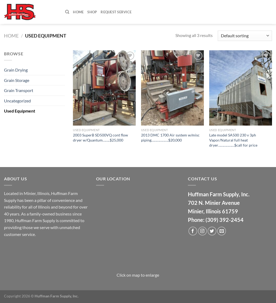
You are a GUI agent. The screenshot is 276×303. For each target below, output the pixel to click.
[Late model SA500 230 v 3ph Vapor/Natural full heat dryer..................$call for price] (240, 88)
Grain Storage (16, 80)
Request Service (116, 12)
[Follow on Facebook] (192, 231)
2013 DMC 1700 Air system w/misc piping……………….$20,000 (170, 137)
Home (78, 12)
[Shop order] (245, 36)
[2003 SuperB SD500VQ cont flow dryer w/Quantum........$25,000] (104, 88)
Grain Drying (16, 69)
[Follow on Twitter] (212, 231)
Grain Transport (18, 90)
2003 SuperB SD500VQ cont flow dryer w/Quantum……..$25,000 (100, 137)
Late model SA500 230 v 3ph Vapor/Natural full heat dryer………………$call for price (233, 140)
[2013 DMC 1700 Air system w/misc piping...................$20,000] (172, 88)
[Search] (67, 12)
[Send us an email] (221, 231)
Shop (92, 12)
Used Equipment (19, 110)
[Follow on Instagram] (202, 231)
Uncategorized (17, 100)
